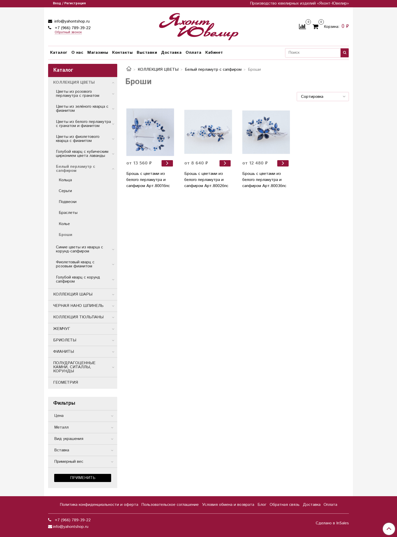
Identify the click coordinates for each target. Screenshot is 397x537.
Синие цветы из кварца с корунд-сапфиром (79, 249)
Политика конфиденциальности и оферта (99, 505)
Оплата (193, 52)
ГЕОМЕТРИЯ (65, 382)
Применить (82, 478)
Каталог (58, 52)
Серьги (65, 191)
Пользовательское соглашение (170, 505)
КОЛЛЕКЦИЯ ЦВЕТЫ (158, 69)
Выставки (147, 52)
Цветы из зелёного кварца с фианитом (82, 109)
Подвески (67, 202)
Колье (64, 224)
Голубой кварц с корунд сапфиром (78, 279)
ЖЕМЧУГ (61, 329)
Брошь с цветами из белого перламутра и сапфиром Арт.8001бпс (148, 180)
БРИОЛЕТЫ (64, 340)
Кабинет (214, 52)
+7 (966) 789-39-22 (72, 28)
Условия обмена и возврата (228, 505)
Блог (261, 505)
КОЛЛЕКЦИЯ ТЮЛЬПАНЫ (78, 317)
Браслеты (68, 213)
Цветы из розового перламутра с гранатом (77, 94)
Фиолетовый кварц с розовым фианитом (75, 264)
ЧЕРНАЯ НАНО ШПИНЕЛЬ (78, 306)
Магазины (97, 52)
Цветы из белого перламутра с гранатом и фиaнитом (83, 124)
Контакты (122, 52)
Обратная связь (285, 505)
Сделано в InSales (332, 523)
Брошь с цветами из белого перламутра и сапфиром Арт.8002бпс (206, 180)
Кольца (65, 180)
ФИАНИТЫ (63, 352)
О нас (77, 52)
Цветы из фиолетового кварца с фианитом (78, 139)
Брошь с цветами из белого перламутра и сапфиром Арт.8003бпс (264, 180)
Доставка (171, 52)
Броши (65, 235)
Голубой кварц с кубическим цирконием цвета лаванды (82, 154)
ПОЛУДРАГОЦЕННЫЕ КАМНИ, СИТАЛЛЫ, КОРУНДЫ (74, 367)
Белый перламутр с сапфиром (213, 69)
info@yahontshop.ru (71, 21)
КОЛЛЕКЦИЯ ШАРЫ (72, 294)
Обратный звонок (68, 32)
